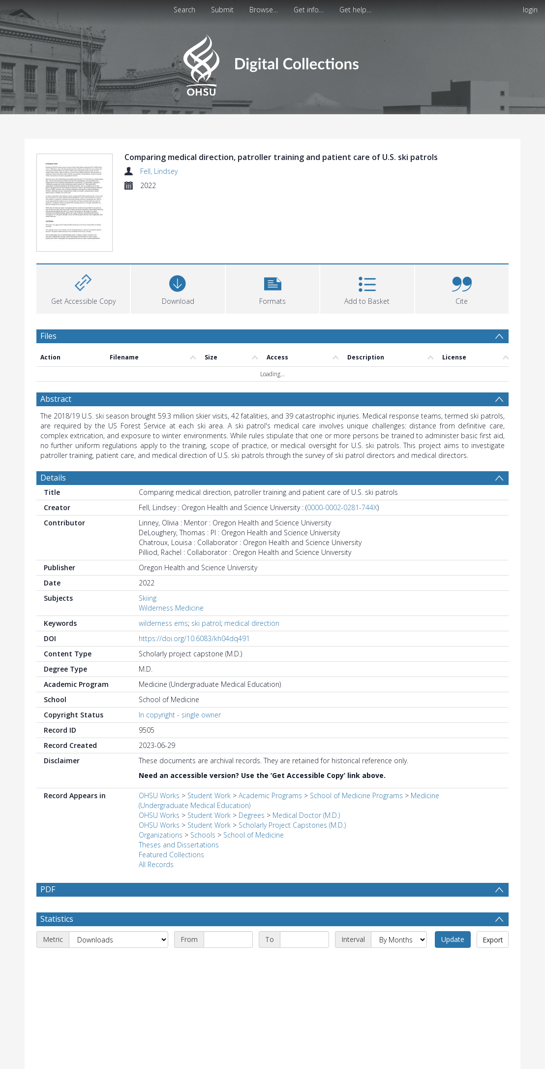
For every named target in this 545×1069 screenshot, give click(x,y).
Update (452, 964)
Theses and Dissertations (179, 846)
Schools (202, 836)
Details (53, 479)
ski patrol (206, 624)
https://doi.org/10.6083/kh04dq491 (194, 640)
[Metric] (118, 964)
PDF (47, 890)
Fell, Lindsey (159, 171)
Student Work (209, 797)
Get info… (309, 9)
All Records (156, 866)
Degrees (252, 816)
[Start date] (228, 964)
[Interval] (399, 964)
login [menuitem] (530, 9)
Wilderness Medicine (171, 609)
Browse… (263, 9)
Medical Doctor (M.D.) (306, 816)
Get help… (355, 9)
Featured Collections (171, 856)
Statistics (56, 944)
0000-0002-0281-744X (342, 509)
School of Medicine (253, 836)
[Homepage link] (272, 62)
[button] (272, 289)
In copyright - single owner (180, 716)
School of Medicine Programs (356, 797)
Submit (222, 9)
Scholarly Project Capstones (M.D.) (292, 826)
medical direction (251, 624)
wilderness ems (163, 624)
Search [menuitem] (184, 9)
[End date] (304, 964)
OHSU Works (159, 797)
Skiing (147, 599)
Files (48, 337)
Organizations (160, 836)
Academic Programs (270, 797)
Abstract (55, 400)
